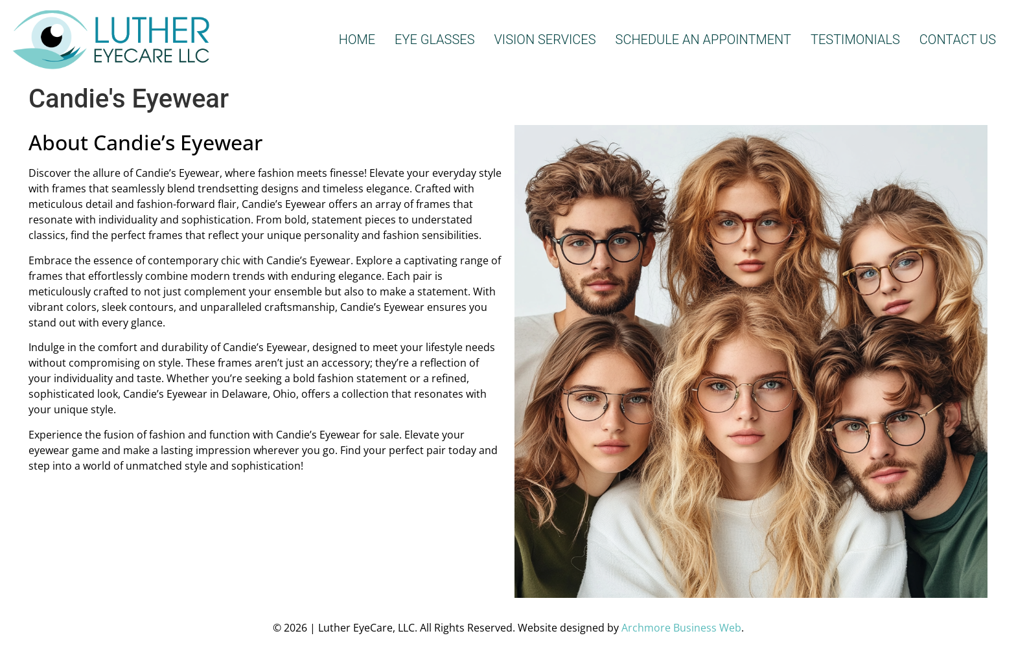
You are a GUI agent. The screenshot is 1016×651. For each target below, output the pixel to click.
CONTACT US (957, 39)
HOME (357, 39)
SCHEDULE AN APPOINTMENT (703, 39)
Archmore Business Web (681, 628)
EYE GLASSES (434, 39)
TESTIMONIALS (855, 39)
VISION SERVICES (545, 39)
